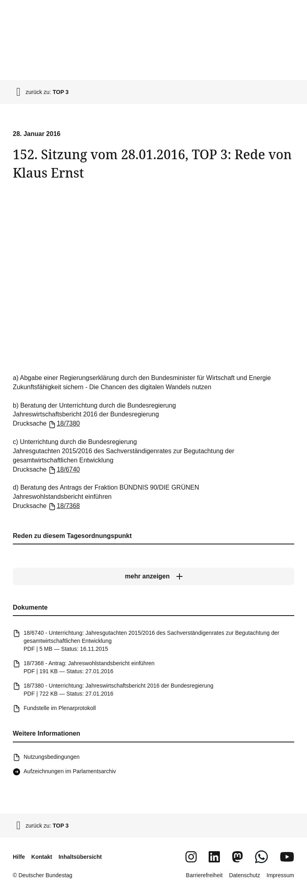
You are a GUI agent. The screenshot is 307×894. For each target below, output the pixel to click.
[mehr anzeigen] (153, 576)
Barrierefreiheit (204, 875)
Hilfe (19, 857)
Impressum (280, 875)
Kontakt (41, 857)
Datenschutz (244, 875)
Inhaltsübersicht (80, 857)
